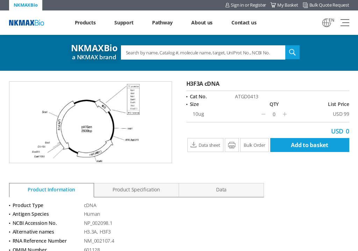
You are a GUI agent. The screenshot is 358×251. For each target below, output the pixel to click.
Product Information (51, 189)
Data (221, 189)
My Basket (287, 5)
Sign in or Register (248, 5)
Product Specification (136, 189)
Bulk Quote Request (329, 5)
